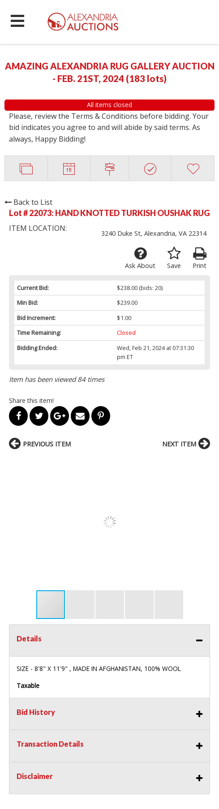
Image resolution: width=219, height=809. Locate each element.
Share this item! (31, 400)
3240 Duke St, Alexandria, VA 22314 (153, 233)
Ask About (140, 258)
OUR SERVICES (28, 738)
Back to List (28, 202)
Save (174, 258)
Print (199, 258)
